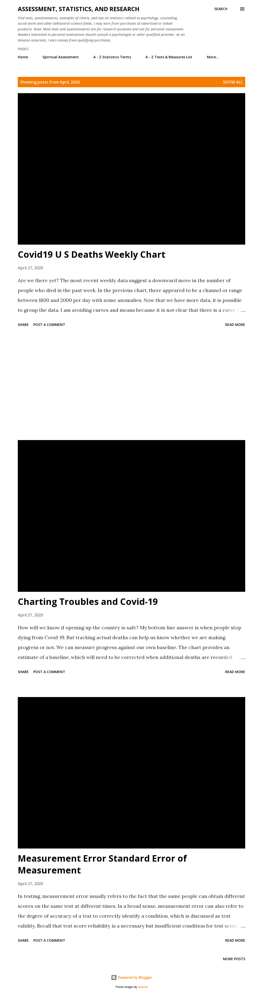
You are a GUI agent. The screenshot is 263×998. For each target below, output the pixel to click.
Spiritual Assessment (61, 57)
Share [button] (23, 324)
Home (23, 57)
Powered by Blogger (131, 977)
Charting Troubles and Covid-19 (88, 601)
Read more (235, 324)
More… (213, 57)
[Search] (220, 9)
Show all (233, 82)
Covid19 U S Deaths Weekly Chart (91, 254)
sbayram (143, 987)
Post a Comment (49, 324)
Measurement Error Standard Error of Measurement (102, 864)
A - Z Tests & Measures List (169, 57)
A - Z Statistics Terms (112, 57)
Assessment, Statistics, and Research (78, 9)
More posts (234, 958)
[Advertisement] (131, 384)
